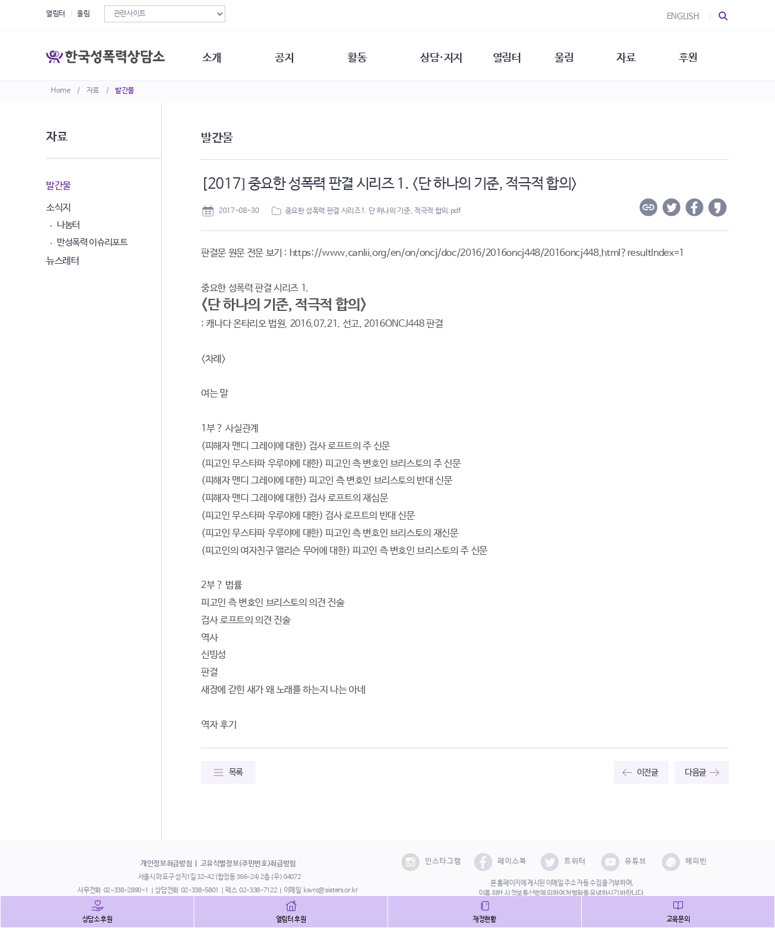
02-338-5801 (200, 890)
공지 (289, 54)
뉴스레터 (62, 261)
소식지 (58, 208)
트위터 (563, 862)
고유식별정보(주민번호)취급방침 (248, 864)
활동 (363, 54)
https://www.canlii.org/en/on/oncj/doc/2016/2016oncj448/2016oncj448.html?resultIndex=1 (486, 253)
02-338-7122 (258, 890)
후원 (699, 54)
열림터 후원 (291, 919)
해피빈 (684, 862)
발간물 (124, 91)
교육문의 (678, 919)
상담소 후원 (97, 919)
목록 (236, 772)
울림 (83, 14)
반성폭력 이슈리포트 (92, 242)
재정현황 (484, 919)
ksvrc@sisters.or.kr (330, 890)
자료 (93, 91)
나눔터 (68, 225)
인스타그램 (431, 862)
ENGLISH (683, 16)
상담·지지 (448, 54)
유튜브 (624, 862)
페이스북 (500, 862)
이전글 (647, 772)
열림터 (55, 14)
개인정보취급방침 (166, 864)
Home (61, 91)
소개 (215, 54)
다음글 (695, 772)
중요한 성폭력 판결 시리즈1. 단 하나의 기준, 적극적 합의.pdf (373, 211)
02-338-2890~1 (126, 890)
